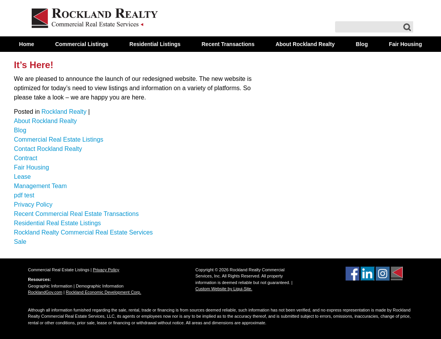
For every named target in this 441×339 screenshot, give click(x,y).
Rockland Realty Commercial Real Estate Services (83, 232)
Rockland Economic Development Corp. (103, 292)
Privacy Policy (33, 204)
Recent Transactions (228, 44)
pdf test (24, 195)
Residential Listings (154, 44)
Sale (20, 241)
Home (26, 44)
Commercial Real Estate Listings (58, 139)
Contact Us (220, 59)
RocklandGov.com (45, 292)
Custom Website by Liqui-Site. (224, 288)
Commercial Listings (82, 44)
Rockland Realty (64, 111)
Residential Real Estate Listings (57, 223)
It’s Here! (33, 65)
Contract (25, 158)
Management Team (40, 186)
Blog (362, 44)
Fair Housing (405, 44)
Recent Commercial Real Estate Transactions (76, 214)
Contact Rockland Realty (48, 149)
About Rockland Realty (305, 44)
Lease (22, 176)
